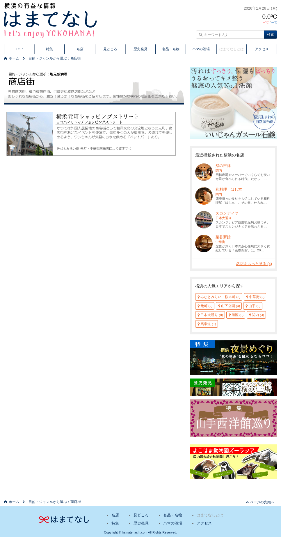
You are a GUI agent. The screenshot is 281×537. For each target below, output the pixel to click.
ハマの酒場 (201, 49)
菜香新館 (223, 237)
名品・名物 (170, 49)
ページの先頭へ (262, 502)
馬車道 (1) (208, 324)
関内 (219, 170)
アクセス (262, 49)
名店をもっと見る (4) (254, 264)
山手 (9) (254, 306)
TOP (19, 49)
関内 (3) (258, 315)
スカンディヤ (227, 213)
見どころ (110, 49)
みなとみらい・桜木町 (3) (220, 297)
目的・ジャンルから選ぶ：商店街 (55, 58)
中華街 (220, 242)
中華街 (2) (257, 297)
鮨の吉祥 (223, 165)
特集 (49, 49)
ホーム (14, 58)
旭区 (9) (238, 315)
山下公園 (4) (230, 306)
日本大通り (224, 218)
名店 (80, 49)
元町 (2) (206, 306)
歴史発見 (140, 49)
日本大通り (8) (211, 315)
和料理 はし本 (229, 189)
